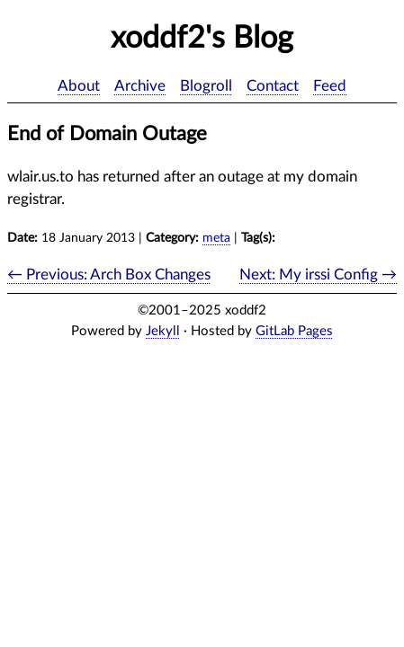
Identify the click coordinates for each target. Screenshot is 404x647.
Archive (140, 85)
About (79, 85)
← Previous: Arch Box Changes (109, 274)
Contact (273, 85)
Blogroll (206, 85)
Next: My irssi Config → (318, 274)
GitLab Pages (294, 331)
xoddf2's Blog (202, 38)
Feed (329, 85)
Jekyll (163, 331)
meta (216, 238)
